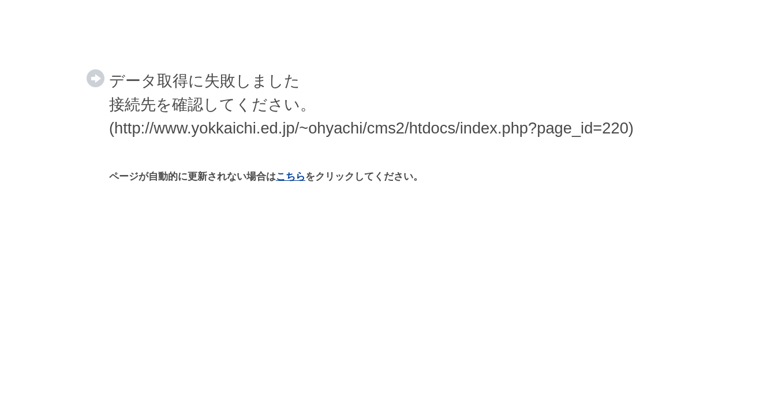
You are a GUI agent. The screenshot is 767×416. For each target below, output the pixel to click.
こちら (290, 176)
